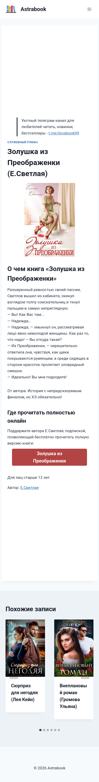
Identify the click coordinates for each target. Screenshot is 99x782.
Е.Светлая (29, 487)
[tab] (40, 730)
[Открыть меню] (89, 9)
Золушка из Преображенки (49, 457)
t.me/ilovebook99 (63, 133)
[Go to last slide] (14, 673)
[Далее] (85, 673)
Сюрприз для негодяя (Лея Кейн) (24, 692)
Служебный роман (22, 142)
